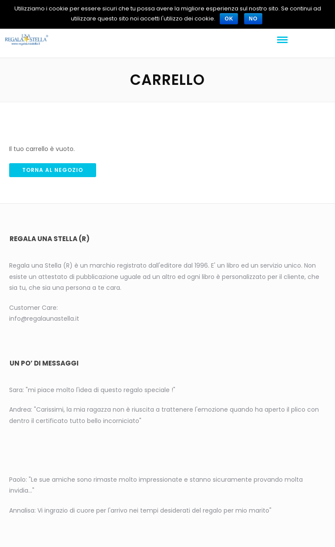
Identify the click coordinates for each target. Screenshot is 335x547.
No (253, 19)
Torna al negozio (52, 170)
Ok (228, 19)
